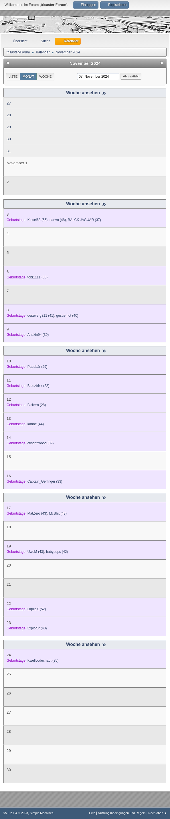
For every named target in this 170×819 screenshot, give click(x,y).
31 (9, 151)
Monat (28, 76)
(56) (37, 220)
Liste (13, 76)
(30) (38, 335)
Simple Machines (41, 813)
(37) (84, 220)
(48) (58, 220)
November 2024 (85, 63)
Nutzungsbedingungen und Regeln (121, 813)
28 (9, 115)
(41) (40, 316)
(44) (35, 424)
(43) (37, 513)
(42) (57, 552)
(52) (36, 609)
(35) (43, 661)
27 (9, 103)
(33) (37, 277)
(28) (36, 405)
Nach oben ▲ (157, 813)
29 (9, 127)
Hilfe (92, 813)
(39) (40, 443)
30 (9, 139)
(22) (38, 386)
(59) (37, 367)
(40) (67, 316)
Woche (45, 76)
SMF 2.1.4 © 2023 (15, 813)
